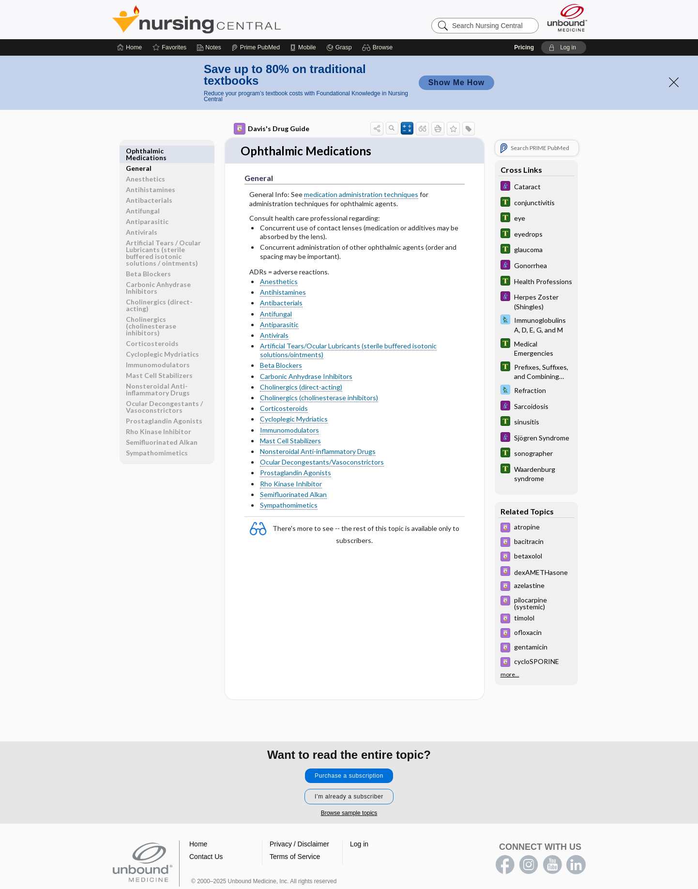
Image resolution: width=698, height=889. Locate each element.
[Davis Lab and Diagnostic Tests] (536, 324)
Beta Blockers (281, 366)
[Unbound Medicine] (567, 17)
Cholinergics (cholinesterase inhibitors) (319, 398)
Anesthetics (279, 282)
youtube (552, 864)
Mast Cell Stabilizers (290, 441)
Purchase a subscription (349, 775)
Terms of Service (295, 856)
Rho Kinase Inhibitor (291, 484)
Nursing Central (233, 19)
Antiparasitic (279, 325)
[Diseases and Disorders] (536, 187)
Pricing (524, 47)
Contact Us (206, 856)
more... (510, 674)
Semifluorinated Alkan (293, 495)
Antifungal (276, 314)
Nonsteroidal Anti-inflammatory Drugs (318, 452)
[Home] (129, 47)
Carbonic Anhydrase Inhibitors (306, 377)
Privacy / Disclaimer (299, 844)
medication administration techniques (361, 195)
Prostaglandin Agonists (295, 473)
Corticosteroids (284, 409)
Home (198, 844)
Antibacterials (281, 303)
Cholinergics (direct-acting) (301, 387)
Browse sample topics (349, 813)
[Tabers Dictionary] (536, 203)
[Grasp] (339, 47)
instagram (528, 864)
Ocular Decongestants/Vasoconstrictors (322, 462)
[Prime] (255, 47)
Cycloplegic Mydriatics (294, 420)
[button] (378, 47)
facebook (505, 864)
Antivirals (274, 335)
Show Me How (456, 82)
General (139, 151)
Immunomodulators (289, 430)
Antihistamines (283, 292)
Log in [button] (359, 844)
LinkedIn (576, 864)
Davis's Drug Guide (271, 129)
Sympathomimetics (289, 505)
